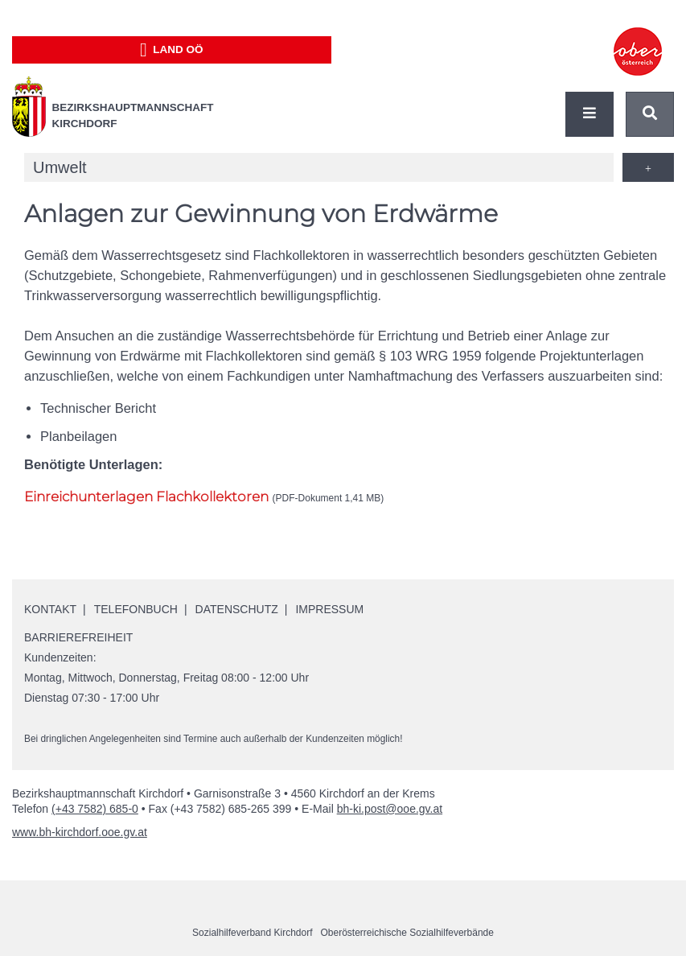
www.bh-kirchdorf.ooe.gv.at (79, 832)
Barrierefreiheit (78, 637)
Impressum (329, 609)
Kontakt (50, 609)
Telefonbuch (136, 609)
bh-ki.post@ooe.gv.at (389, 808)
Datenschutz (236, 609)
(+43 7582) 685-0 (94, 808)
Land (171, 50)
